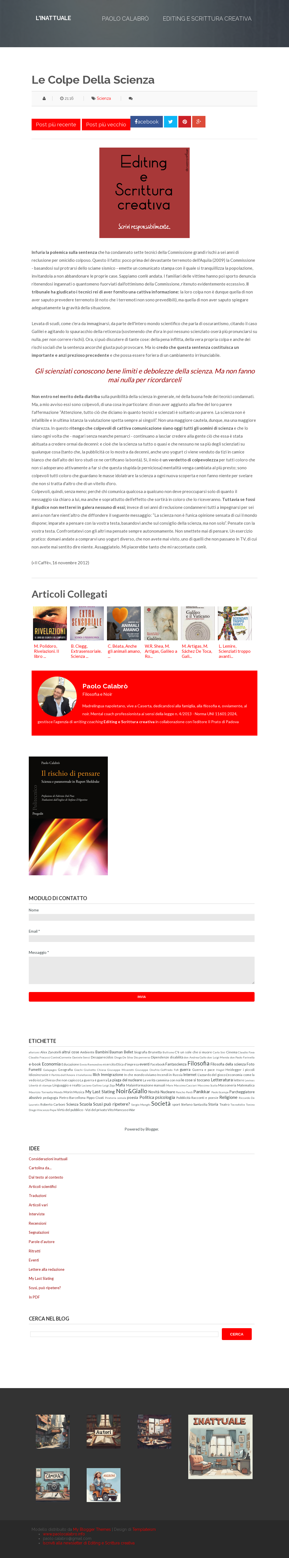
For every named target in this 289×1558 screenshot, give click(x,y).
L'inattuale (53, 18)
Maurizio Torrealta (41, 1092)
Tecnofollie (237, 1104)
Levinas (250, 1080)
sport (176, 1104)
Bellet (128, 1052)
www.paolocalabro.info (64, 1534)
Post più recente (56, 125)
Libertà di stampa (40, 1085)
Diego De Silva (123, 1057)
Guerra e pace (203, 1069)
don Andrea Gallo (195, 1057)
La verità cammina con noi (162, 1080)
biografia (140, 1052)
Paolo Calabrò (125, 18)
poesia (132, 1097)
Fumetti (35, 1069)
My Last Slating (100, 1091)
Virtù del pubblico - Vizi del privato (82, 1110)
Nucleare (168, 1092)
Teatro (224, 1104)
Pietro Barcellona (72, 1097)
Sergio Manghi (140, 1104)
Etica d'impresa (127, 1064)
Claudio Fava (246, 1052)
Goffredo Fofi (170, 1069)
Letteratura (222, 1079)
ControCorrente (61, 1057)
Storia (213, 1104)
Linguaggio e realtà (66, 1085)
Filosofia (198, 1063)
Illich (96, 1074)
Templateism (144, 1529)
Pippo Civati (95, 1097)
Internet (189, 1074)
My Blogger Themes (92, 1529)
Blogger (152, 1129)
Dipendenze (160, 1057)
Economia (51, 1063)
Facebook (157, 1064)
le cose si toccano (195, 1080)
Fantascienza (176, 1064)
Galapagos (50, 1069)
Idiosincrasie (38, 1075)
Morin (68, 1092)
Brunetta (155, 1052)
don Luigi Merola (218, 1057)
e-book (35, 1064)
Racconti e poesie (204, 1097)
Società (160, 1103)
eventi (144, 1064)
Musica (78, 1092)
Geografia (65, 1069)
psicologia (165, 1097)
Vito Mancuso (118, 1110)
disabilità (176, 1057)
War (132, 1110)
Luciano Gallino (92, 1085)
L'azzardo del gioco (211, 1075)
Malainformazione (139, 1085)
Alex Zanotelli (50, 1052)
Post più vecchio (106, 125)
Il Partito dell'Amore (62, 1075)
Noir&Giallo (131, 1090)
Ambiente (87, 1052)
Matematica (246, 1085)
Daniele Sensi (81, 1057)
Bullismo (168, 1052)
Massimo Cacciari (185, 1085)
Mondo (58, 1092)
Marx (169, 1085)
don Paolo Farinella (242, 1057)
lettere (239, 1080)
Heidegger (233, 1069)
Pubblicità (183, 1097)
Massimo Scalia (208, 1085)
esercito (109, 1064)
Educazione (70, 1064)
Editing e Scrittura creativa (207, 18)
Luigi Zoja (108, 1085)
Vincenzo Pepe (46, 1110)
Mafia (120, 1085)
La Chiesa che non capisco (59, 1080)
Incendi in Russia (170, 1075)
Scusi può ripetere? (111, 1104)
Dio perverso (142, 1057)
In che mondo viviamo (140, 1075)
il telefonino (84, 1075)
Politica (146, 1097)
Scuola (86, 1104)
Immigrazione (112, 1074)
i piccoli (249, 1069)
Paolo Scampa (220, 1092)
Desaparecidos (102, 1057)
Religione (228, 1097)
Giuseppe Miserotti (120, 1069)
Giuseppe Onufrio (147, 1069)
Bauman (116, 1052)
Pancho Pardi (184, 1092)
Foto (251, 1064)
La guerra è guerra (93, 1080)
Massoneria (227, 1085)
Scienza (104, 98)
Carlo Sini (219, 1052)
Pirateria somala (115, 1097)
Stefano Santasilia (194, 1104)
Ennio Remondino (91, 1064)
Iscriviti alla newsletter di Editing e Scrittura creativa (89, 1543)
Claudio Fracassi (39, 1057)
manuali (159, 1085)
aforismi (34, 1052)
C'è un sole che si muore (193, 1052)
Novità (153, 1092)
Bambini (102, 1052)
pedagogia (50, 1097)
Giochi (78, 1069)
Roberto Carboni (52, 1104)
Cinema (231, 1052)
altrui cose (70, 1052)
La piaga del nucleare (125, 1080)
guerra (185, 1069)
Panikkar (201, 1091)
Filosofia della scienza (228, 1064)
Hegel (220, 1069)
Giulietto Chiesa (95, 1069)
